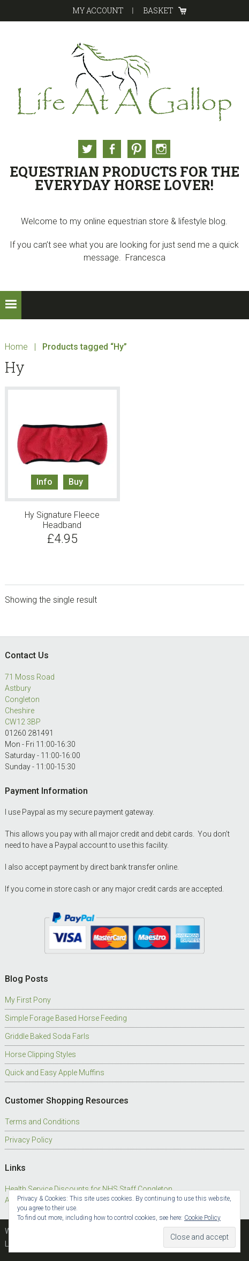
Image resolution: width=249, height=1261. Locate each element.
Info (44, 482)
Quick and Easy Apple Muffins (54, 1072)
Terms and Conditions (42, 1121)
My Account (98, 10)
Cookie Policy (202, 1217)
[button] (10, 305)
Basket (158, 10)
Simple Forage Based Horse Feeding (66, 1018)
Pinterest (136, 149)
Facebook (112, 149)
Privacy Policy (28, 1140)
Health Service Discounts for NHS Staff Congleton (88, 1189)
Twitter (87, 149)
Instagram (161, 149)
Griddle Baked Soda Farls (47, 1036)
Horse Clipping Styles (40, 1054)
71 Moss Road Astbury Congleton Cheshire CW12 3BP (30, 699)
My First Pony (28, 1000)
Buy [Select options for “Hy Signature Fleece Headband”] (76, 482)
